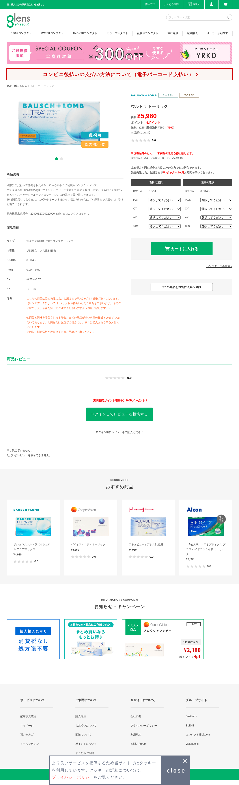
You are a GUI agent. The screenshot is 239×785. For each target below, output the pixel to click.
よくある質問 (171, 4)
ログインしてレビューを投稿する (119, 414)
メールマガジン (29, 743)
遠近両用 (172, 33)
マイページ (27, 725)
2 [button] (61, 158)
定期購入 (192, 33)
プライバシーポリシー (144, 725)
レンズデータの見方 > (219, 266)
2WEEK (52, 33)
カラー (117, 33)
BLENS (190, 725)
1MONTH (85, 33)
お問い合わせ (138, 743)
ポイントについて (86, 743)
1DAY (21, 33)
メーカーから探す (217, 33)
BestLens (191, 716)
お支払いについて (86, 725)
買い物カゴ (27, 734)
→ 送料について (140, 132)
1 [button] (56, 158)
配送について (83, 734)
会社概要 (136, 716)
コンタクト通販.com (198, 734)
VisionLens (192, 743)
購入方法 (150, 4)
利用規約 (136, 734)
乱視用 (147, 33)
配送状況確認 (28, 716)
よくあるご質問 (84, 753)
